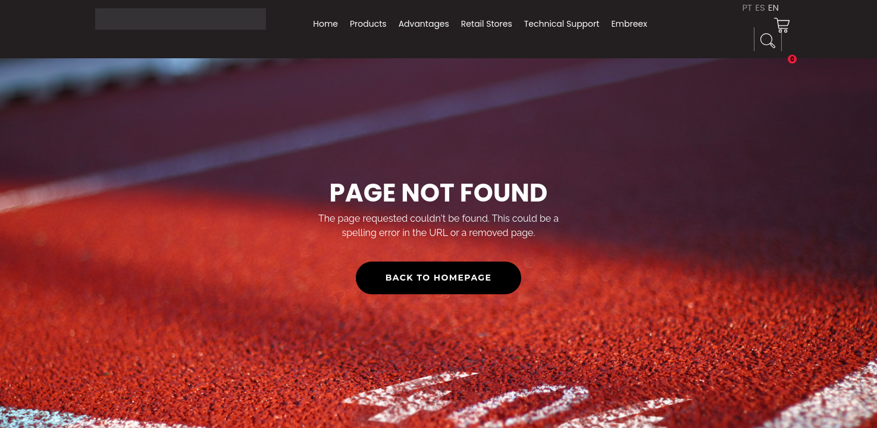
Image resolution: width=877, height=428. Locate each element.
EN (773, 7)
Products (368, 24)
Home (325, 24)
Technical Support (562, 24)
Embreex (629, 24)
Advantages (424, 24)
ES (760, 7)
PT (747, 7)
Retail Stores (486, 24)
